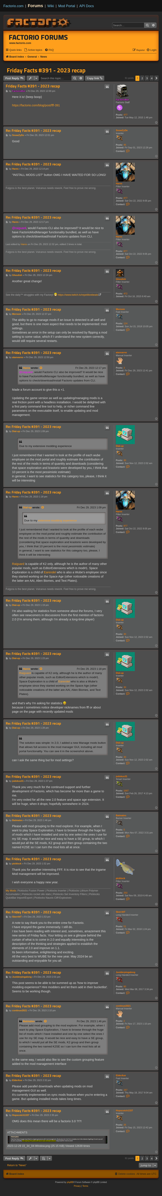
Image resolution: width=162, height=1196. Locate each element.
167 (125, 1090)
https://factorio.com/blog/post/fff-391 (36, 105)
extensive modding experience (57, 520)
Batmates (121, 815)
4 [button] (152, 78)
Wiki (50, 6)
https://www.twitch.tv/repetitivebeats (78, 294)
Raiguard (18, 564)
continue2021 (123, 1006)
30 (125, 460)
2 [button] (142, 78)
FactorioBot (122, 99)
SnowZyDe (122, 130)
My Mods (11, 890)
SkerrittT (120, 912)
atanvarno (121, 352)
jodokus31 (121, 776)
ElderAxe (121, 1075)
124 (125, 323)
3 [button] (147, 78)
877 (125, 198)
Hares (119, 183)
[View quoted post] (41, 368)
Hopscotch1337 (124, 1110)
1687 (126, 790)
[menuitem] (33, 50)
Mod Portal (66, 6)
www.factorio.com (20, 43)
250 (125, 892)
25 (125, 1124)
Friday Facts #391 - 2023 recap (46, 70)
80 (125, 986)
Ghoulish (121, 279)
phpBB (70, 1182)
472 (125, 293)
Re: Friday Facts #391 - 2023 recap (33, 130)
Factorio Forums (38, 37)
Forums (35, 5)
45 (125, 145)
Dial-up (120, 446)
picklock (120, 878)
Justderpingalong (125, 972)
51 (125, 926)
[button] (156, 78)
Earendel (50, 572)
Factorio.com (13, 6)
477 (125, 114)
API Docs (86, 6)
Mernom (120, 309)
